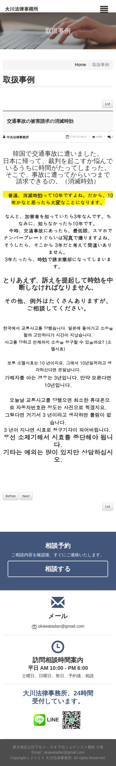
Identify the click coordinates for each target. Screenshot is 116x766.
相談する (58, 568)
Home (80, 65)
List (107, 104)
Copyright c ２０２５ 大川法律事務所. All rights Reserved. (58, 758)
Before (11, 496)
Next (26, 496)
